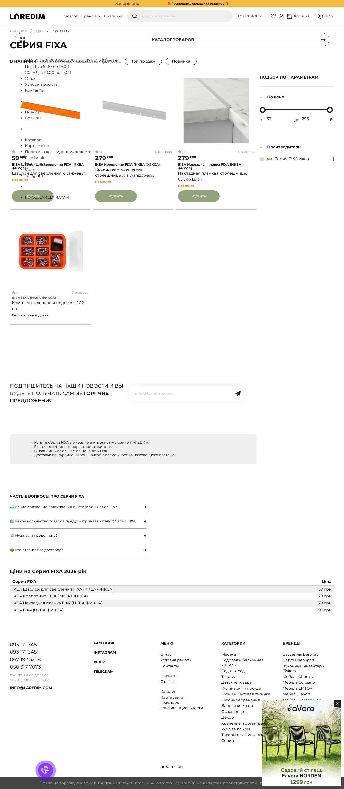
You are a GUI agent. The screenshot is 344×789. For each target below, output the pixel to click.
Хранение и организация (245, 723)
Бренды (91, 16)
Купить (32, 196)
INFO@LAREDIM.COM (31, 687)
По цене (275, 97)
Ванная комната (237, 705)
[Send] (238, 393)
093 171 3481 (247, 16)
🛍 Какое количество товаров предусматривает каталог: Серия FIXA (73, 521)
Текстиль (229, 676)
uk (326, 16)
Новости (168, 675)
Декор (227, 717)
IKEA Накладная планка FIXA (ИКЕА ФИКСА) (209, 166)
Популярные (56, 61)
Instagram (105, 652)
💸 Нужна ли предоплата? (34, 535)
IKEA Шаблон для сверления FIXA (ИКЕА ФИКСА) (48, 166)
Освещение (232, 711)
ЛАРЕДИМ (19, 31)
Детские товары (236, 682)
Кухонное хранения (240, 700)
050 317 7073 (25, 667)
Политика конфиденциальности (181, 705)
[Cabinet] (281, 16)
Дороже (111, 61)
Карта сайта (171, 697)
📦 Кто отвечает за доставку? (36, 550)
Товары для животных (242, 735)
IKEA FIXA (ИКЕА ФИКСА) (34, 298)
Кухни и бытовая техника (245, 694)
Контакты (169, 666)
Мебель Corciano (299, 682)
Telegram (103, 671)
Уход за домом (235, 729)
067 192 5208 (25, 659)
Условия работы (176, 660)
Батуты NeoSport (298, 660)
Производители (284, 147)
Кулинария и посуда (241, 688)
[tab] (78, 507)
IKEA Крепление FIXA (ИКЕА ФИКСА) (127, 164)
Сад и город (233, 670)
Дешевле (87, 61)
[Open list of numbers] (260, 16)
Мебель (228, 654)
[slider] (263, 110)
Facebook (104, 643)
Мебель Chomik (298, 676)
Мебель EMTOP (297, 688)
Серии (39, 31)
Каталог (70, 16)
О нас (165, 654)
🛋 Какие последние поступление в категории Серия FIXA (63, 507)
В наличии (113, 16)
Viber (99, 662)
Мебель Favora (297, 694)
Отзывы (167, 681)
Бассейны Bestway (300, 654)
